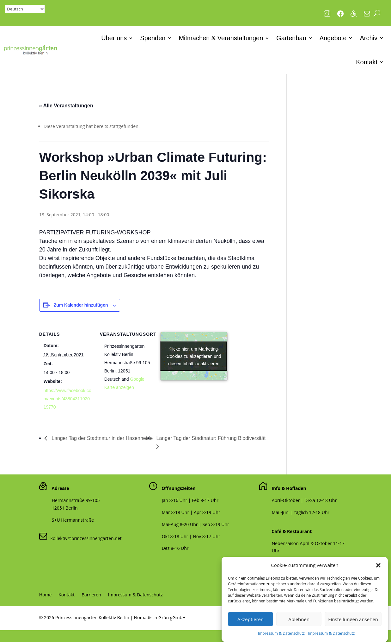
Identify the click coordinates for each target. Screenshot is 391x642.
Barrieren (91, 595)
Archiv (368, 38)
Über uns (114, 38)
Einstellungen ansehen (353, 622)
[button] (378, 568)
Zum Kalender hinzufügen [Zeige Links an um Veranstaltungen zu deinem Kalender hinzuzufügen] (81, 305)
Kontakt (366, 62)
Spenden (152, 38)
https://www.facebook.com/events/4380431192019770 (67, 399)
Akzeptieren (250, 622)
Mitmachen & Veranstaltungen (221, 38)
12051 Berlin (65, 508)
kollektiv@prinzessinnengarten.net (84, 538)
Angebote (333, 38)
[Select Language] (25, 9)
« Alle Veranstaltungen (66, 105)
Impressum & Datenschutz (281, 636)
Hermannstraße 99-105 (76, 500)
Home (45, 595)
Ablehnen (298, 622)
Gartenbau (291, 38)
